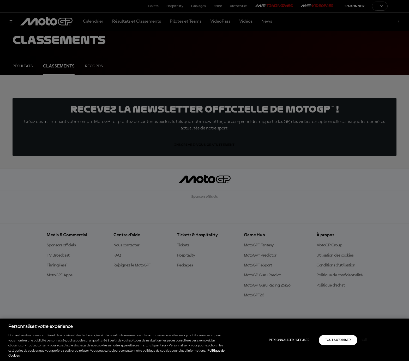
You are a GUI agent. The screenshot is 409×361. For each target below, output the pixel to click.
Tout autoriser (338, 340)
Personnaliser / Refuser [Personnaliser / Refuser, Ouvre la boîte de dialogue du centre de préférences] (289, 340)
